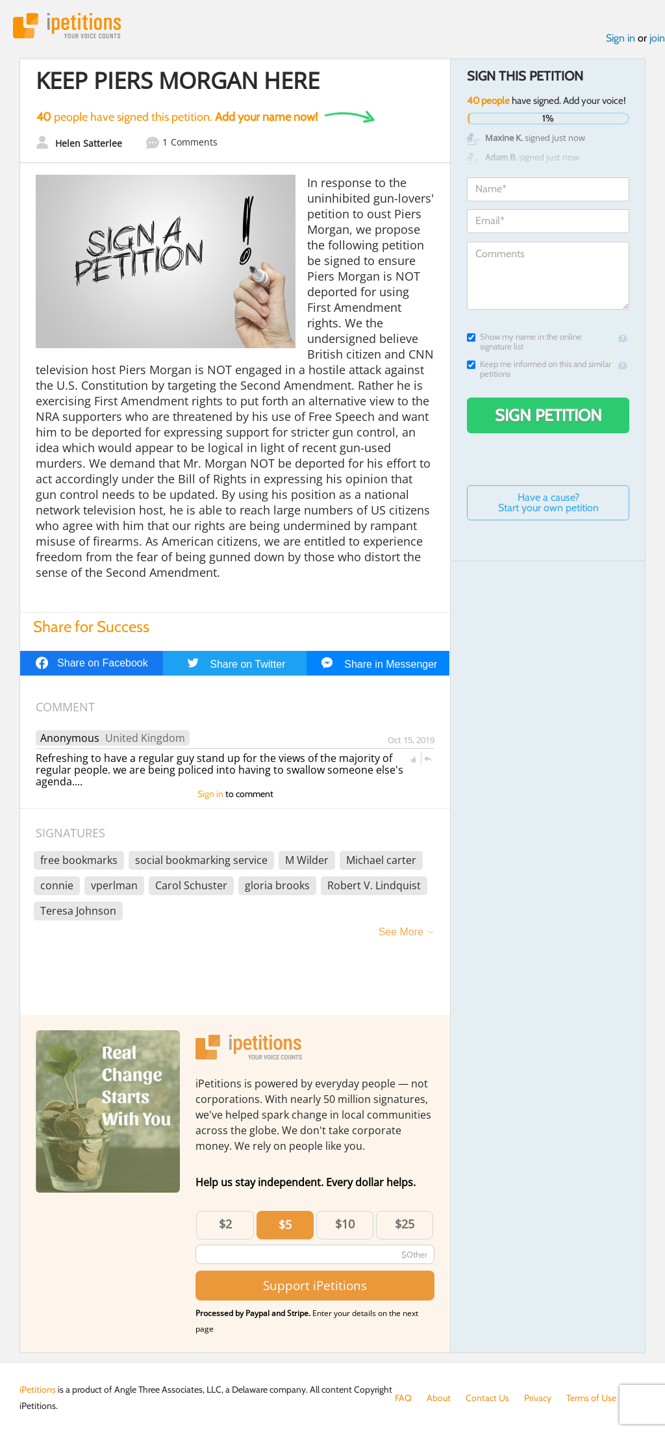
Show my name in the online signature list (524, 341)
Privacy (537, 1398)
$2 (225, 1224)
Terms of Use (591, 1398)
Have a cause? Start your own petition (548, 502)
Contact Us (487, 1398)
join (657, 38)
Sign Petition (548, 415)
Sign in (620, 38)
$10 (345, 1224)
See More (401, 931)
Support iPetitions (315, 1285)
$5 (285, 1224)
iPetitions (67, 25)
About (439, 1398)
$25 (404, 1224)
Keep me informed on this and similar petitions (539, 369)
